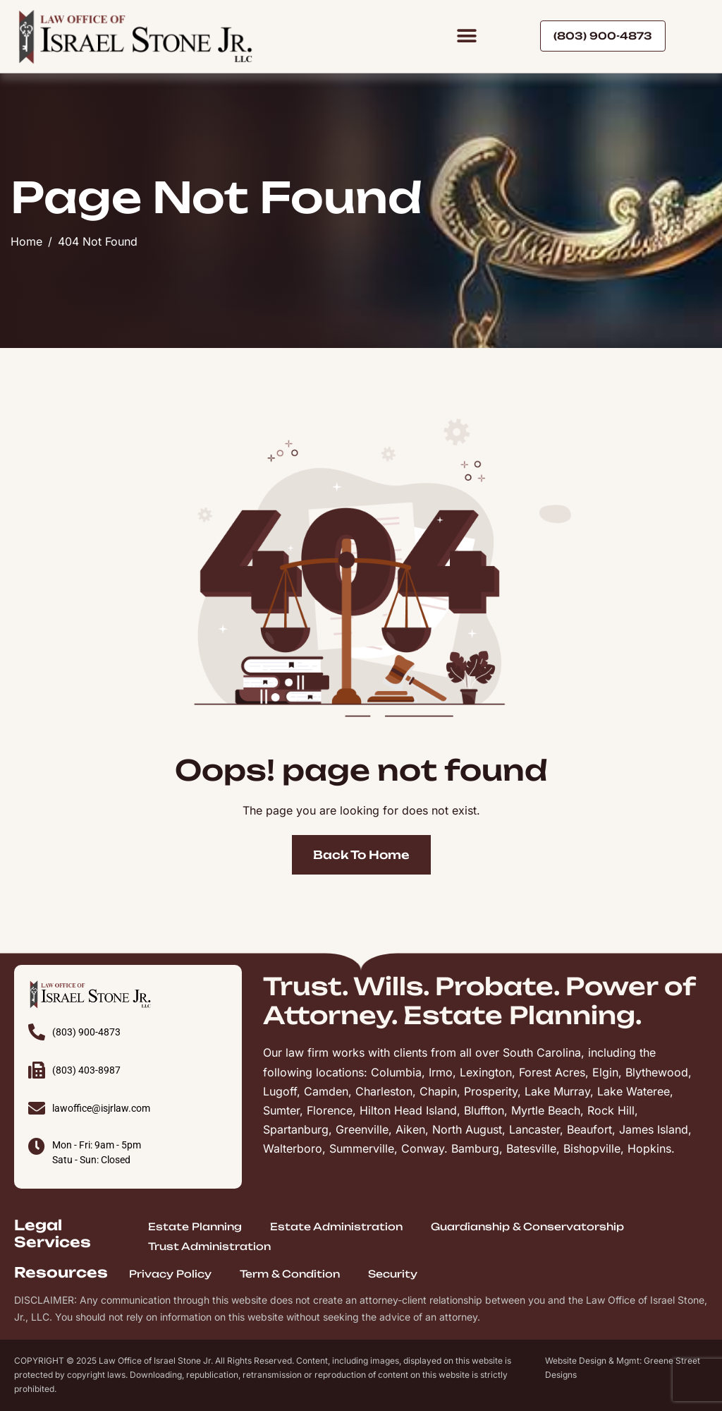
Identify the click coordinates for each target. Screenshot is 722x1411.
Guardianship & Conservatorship (527, 1226)
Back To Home (361, 855)
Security (392, 1274)
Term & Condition (290, 1274)
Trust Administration (209, 1246)
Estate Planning (195, 1226)
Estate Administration (336, 1226)
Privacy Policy (170, 1274)
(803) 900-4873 (86, 1032)
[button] (466, 36)
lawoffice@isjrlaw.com (101, 1108)
